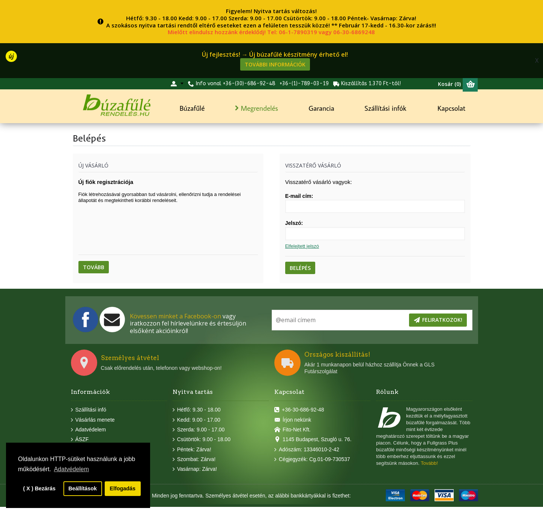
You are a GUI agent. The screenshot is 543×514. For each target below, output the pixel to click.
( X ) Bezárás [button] (39, 488)
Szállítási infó (88, 410)
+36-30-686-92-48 (299, 410)
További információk (275, 64)
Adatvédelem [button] (71, 469)
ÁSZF (80, 439)
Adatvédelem (88, 430)
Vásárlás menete (93, 419)
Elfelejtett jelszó (302, 246)
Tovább (93, 267)
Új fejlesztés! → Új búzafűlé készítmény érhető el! (275, 54)
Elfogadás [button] (122, 488)
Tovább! (429, 463)
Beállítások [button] (82, 488)
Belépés (300, 267)
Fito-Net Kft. (292, 430)
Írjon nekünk (292, 419)
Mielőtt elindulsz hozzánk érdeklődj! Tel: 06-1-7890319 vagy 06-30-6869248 (271, 32)
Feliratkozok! (438, 320)
